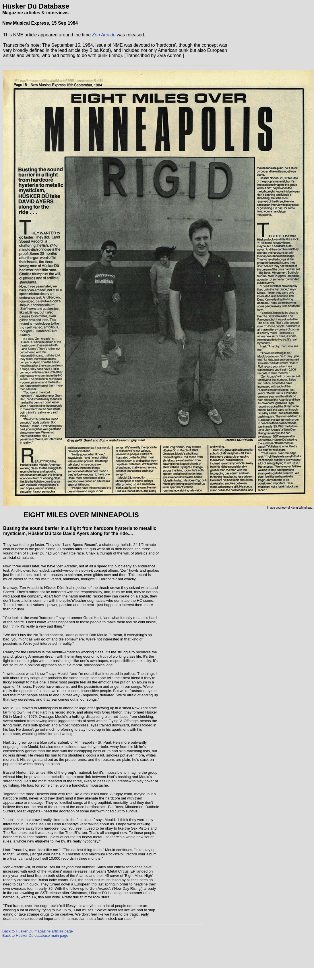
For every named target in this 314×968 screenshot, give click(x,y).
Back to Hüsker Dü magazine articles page (37, 931)
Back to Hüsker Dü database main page (35, 935)
